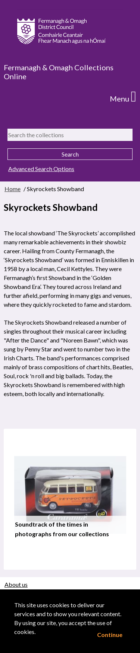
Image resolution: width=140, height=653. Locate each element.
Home (12, 188)
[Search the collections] (70, 135)
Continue (109, 634)
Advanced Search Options (41, 168)
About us (16, 584)
